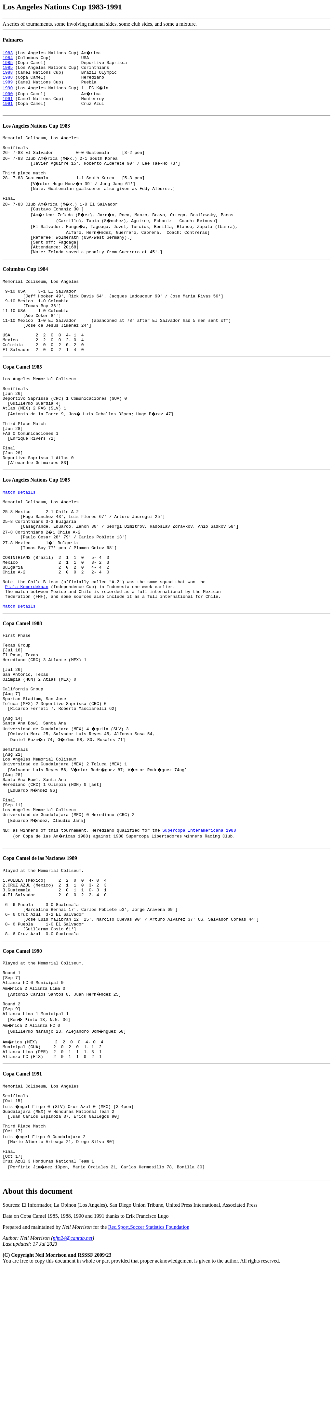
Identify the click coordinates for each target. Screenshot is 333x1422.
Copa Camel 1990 (22, 1076)
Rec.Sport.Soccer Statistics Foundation (148, 1380)
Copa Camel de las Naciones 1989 (40, 970)
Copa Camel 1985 (22, 406)
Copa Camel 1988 (22, 700)
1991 (8, 105)
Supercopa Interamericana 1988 (199, 941)
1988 (8, 76)
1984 (8, 58)
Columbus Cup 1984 (25, 293)
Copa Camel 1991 (22, 1212)
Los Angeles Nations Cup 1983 (36, 134)
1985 (8, 64)
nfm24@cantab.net (72, 1391)
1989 (8, 88)
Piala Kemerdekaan (26, 659)
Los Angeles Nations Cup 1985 (36, 535)
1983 (8, 53)
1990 (8, 93)
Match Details (19, 548)
